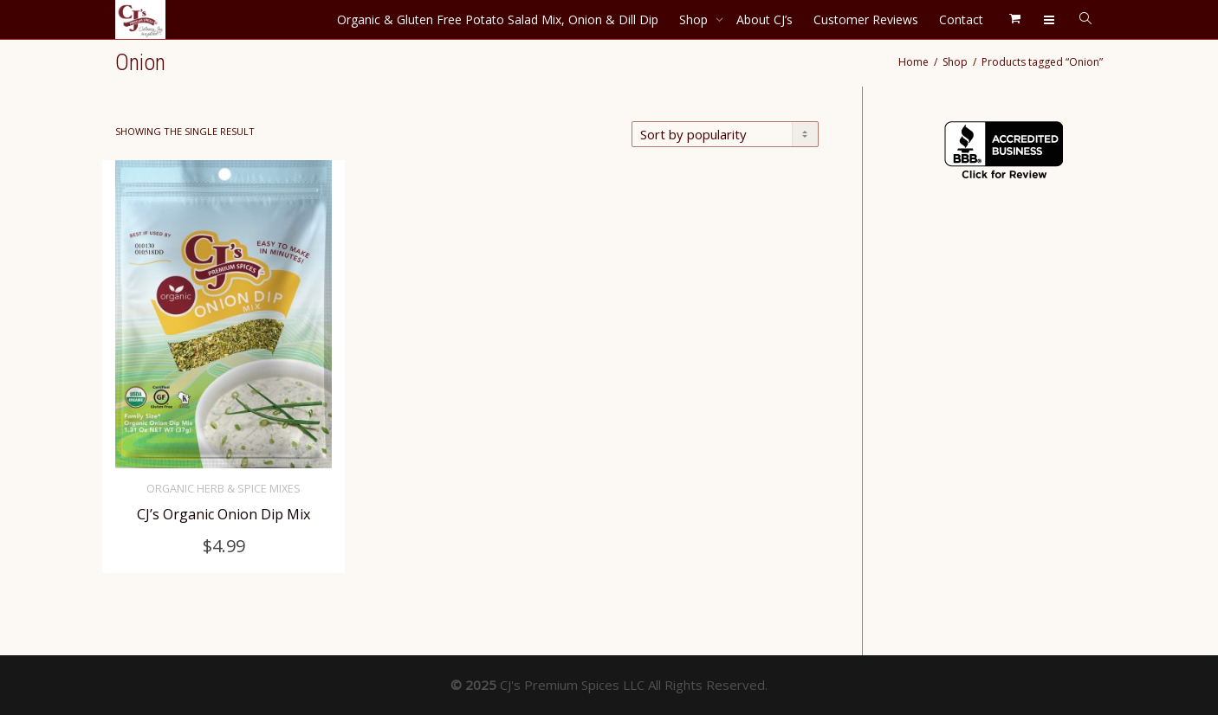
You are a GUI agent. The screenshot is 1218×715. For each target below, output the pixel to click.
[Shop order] (725, 134)
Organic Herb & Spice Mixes (223, 488)
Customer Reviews (865, 19)
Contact (961, 19)
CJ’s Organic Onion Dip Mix (224, 514)
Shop (695, 19)
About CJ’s (764, 19)
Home (913, 62)
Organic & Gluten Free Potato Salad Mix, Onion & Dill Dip (497, 19)
